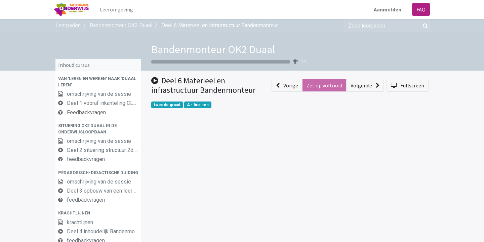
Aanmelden (386, 9)
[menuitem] (118, 9)
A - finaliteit (198, 105)
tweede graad (167, 105)
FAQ (419, 9)
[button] (98, 81)
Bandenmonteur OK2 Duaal (213, 49)
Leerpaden (68, 25)
